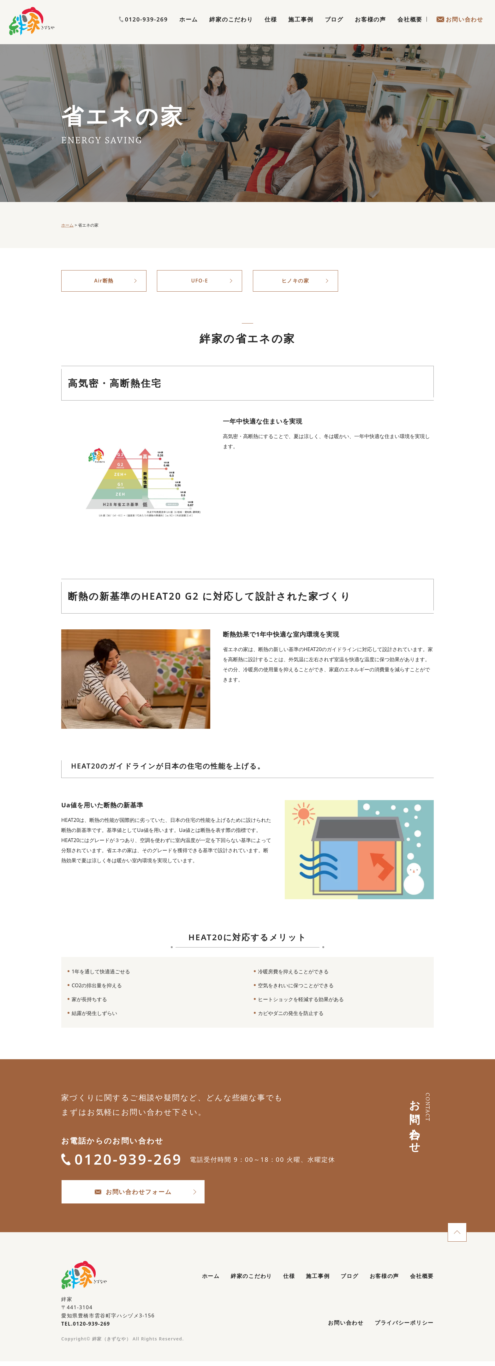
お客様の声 (370, 27)
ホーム (188, 27)
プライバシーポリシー (402, 1327)
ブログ (334, 27)
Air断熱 (104, 281)
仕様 (271, 27)
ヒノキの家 (295, 281)
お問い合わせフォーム (140, 1195)
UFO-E (199, 281)
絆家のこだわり (231, 27)
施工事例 (300, 27)
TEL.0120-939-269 (86, 1327)
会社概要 (409, 27)
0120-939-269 (458, 15)
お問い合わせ (459, 27)
